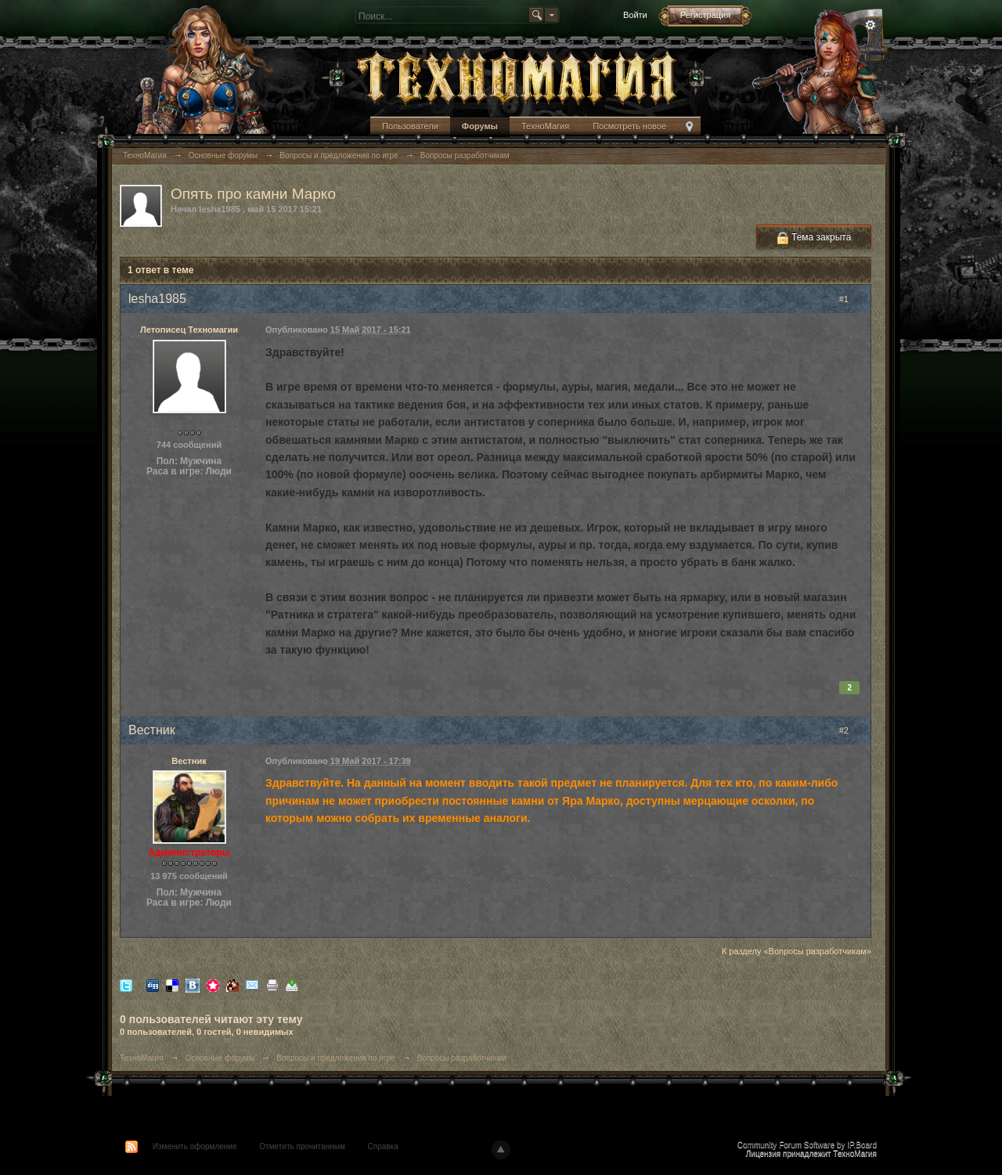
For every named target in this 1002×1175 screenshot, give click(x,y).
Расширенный (870, 25)
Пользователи (410, 126)
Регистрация (705, 15)
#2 (851, 730)
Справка (383, 1146)
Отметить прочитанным (301, 1146)
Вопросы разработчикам (461, 1058)
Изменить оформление (195, 1146)
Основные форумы (220, 1058)
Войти (635, 15)
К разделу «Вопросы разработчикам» (796, 951)
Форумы (480, 126)
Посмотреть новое (629, 126)
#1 (851, 299)
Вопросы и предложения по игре (335, 1058)
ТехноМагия (545, 126)
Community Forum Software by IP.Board (807, 1145)
